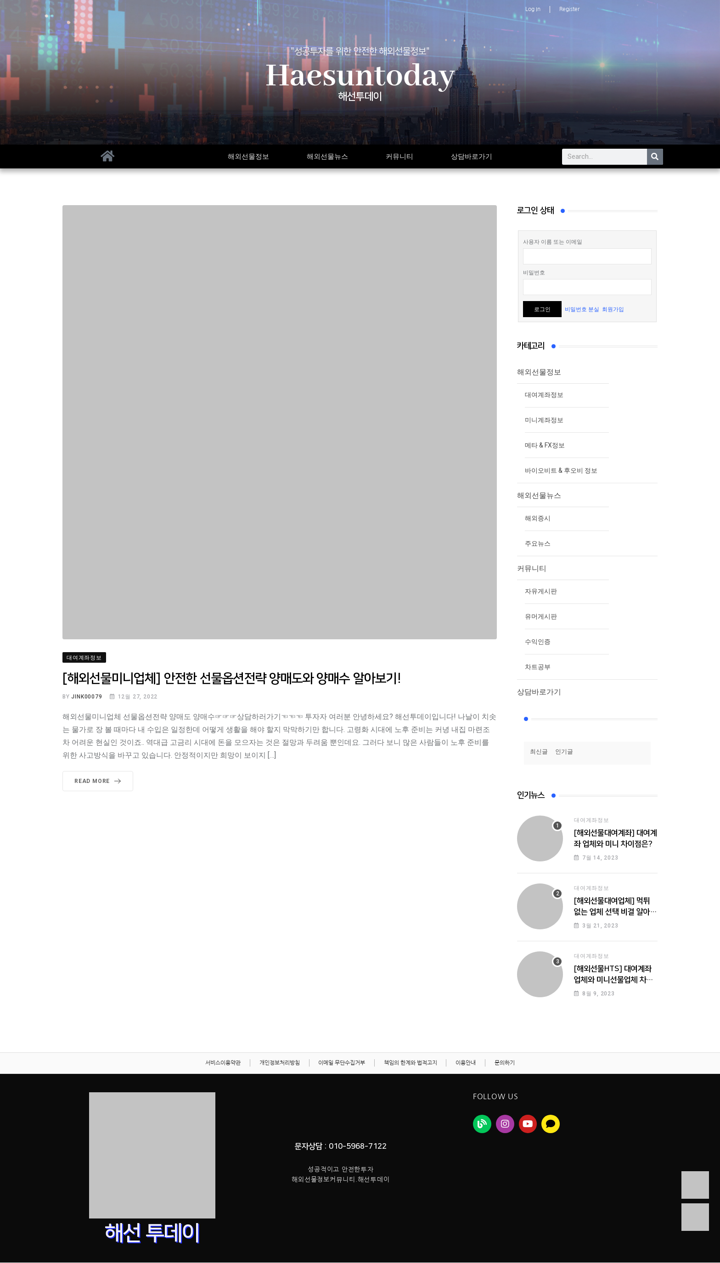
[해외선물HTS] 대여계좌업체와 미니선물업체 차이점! (613, 980)
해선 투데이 (152, 1234)
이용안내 (466, 1063)
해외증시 (538, 518)
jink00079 (86, 696)
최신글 (539, 751)
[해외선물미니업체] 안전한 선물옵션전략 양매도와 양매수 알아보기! (231, 678)
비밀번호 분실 (582, 309)
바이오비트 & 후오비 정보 (561, 470)
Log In (532, 9)
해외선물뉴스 (327, 156)
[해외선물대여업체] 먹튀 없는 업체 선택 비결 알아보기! (615, 912)
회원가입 (613, 309)
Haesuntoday (360, 76)
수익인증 (538, 641)
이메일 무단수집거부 (341, 1063)
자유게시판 (541, 591)
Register (569, 9)
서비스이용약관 (222, 1063)
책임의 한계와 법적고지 (410, 1063)
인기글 (564, 751)
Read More (99, 781)
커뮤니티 (399, 156)
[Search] (655, 157)
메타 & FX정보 (545, 445)
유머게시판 (541, 616)
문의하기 (505, 1063)
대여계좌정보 (544, 394)
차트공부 (538, 667)
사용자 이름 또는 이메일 (552, 242)
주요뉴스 (538, 543)
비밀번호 (534, 272)
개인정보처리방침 (279, 1063)
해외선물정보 (248, 156)
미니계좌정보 (544, 420)
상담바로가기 (471, 156)
